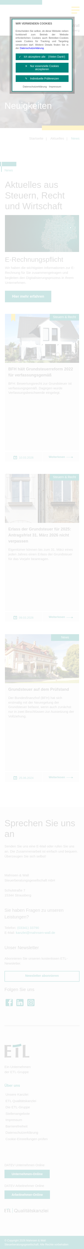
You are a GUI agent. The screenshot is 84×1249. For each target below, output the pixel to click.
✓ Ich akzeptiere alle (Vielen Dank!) (42, 56)
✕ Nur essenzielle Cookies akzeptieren (42, 68)
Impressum (55, 86)
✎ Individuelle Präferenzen (42, 78)
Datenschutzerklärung (32, 48)
